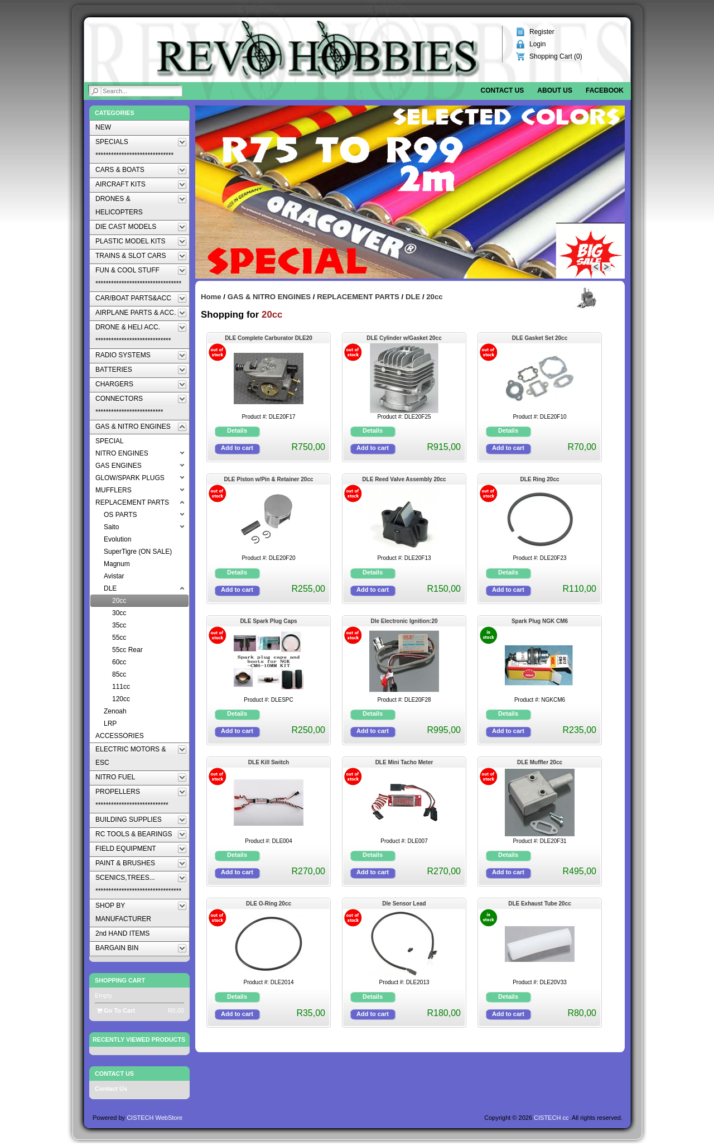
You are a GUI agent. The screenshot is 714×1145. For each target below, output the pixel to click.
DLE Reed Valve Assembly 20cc (404, 479)
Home (211, 297)
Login (537, 44)
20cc (434, 297)
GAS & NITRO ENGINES (269, 297)
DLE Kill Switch (268, 762)
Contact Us (111, 1088)
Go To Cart (116, 1010)
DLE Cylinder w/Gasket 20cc (404, 338)
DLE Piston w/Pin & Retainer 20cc (268, 479)
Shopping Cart (120, 980)
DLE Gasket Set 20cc (540, 338)
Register (541, 32)
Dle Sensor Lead (404, 903)
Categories (114, 112)
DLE (413, 297)
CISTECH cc (551, 1117)
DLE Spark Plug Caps (268, 621)
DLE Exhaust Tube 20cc (539, 903)
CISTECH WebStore (154, 1117)
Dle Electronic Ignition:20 (403, 621)
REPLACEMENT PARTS (358, 297)
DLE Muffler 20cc (539, 762)
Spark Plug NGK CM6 (540, 621)
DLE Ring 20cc (539, 479)
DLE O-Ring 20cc (268, 903)
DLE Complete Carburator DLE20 (268, 338)
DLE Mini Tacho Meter (404, 762)
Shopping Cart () (555, 56)
